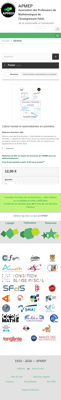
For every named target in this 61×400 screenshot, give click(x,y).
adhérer (21, 368)
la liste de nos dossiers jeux (17, 203)
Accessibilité (30, 381)
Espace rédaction (30, 389)
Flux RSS (51, 381)
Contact (9, 381)
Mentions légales (41, 376)
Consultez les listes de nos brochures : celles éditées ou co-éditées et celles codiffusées (30, 199)
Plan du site (17, 376)
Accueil (5, 40)
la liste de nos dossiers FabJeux (41, 205)
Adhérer (17, 216)
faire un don (31, 216)
